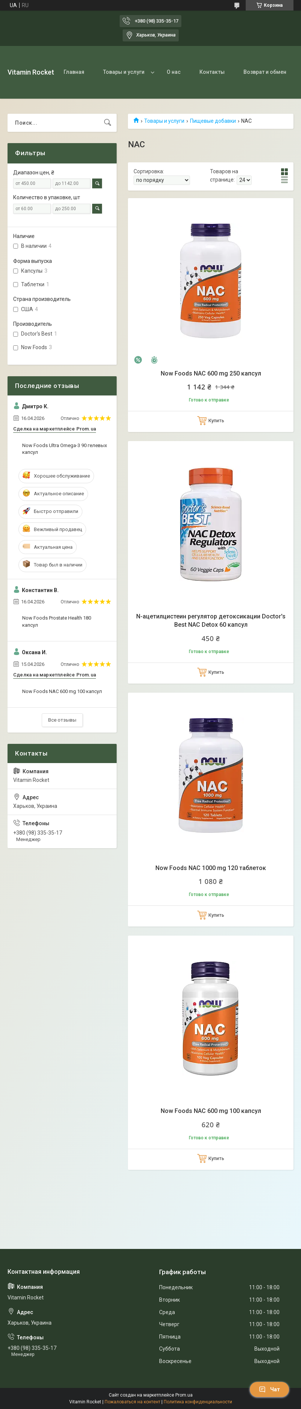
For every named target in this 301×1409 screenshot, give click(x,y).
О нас (174, 72)
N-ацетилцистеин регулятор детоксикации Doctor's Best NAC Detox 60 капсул (211, 620)
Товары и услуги (123, 72)
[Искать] (108, 123)
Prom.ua (184, 1395)
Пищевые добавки (213, 121)
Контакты (212, 72)
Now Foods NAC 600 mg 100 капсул (211, 1110)
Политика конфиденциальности (198, 1401)
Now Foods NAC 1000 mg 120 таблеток (210, 868)
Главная (74, 72)
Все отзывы (62, 720)
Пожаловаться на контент (132, 1401)
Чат (269, 1389)
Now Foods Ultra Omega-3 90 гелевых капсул (64, 449)
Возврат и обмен (264, 72)
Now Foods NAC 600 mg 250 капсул (211, 373)
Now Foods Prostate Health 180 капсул (56, 621)
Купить (216, 420)
